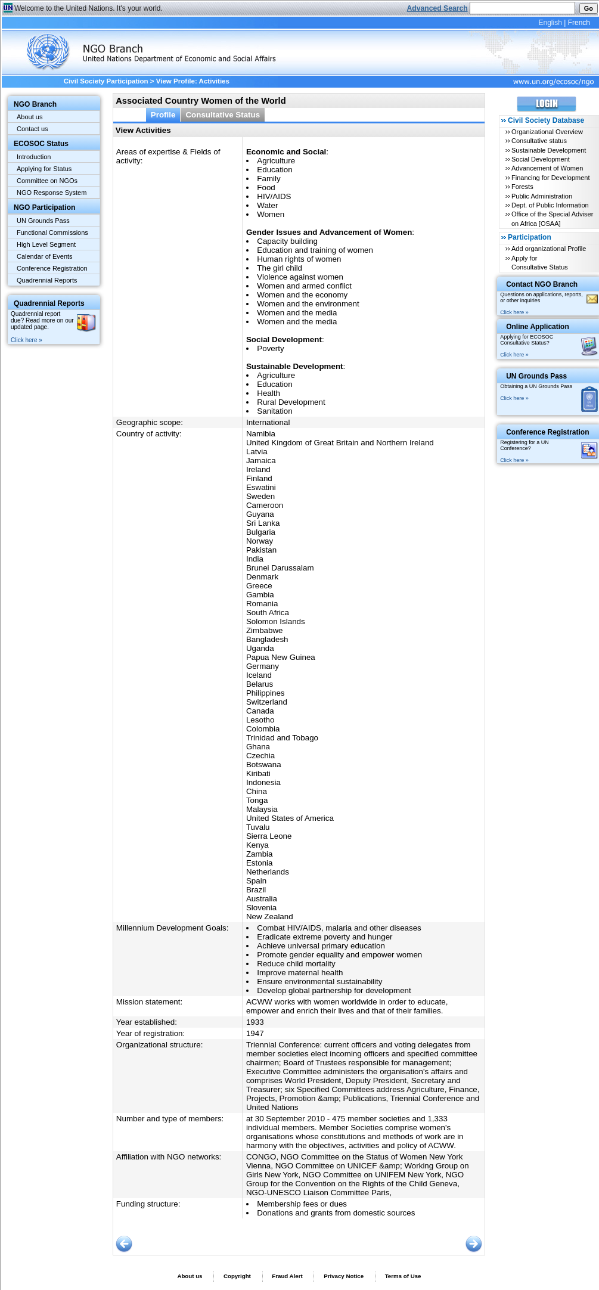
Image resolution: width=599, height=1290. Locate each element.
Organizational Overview (547, 131)
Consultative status (539, 140)
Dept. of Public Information (550, 205)
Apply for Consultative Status (539, 263)
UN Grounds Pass (43, 220)
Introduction (34, 156)
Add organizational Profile (548, 248)
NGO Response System (51, 192)
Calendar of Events (45, 256)
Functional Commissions (52, 232)
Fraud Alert (287, 1276)
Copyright (237, 1276)
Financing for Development (550, 177)
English (549, 22)
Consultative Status (222, 114)
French (579, 22)
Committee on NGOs (47, 180)
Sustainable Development (548, 150)
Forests (522, 186)
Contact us (32, 128)
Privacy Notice (344, 1276)
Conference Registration (52, 268)
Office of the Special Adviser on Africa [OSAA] (552, 218)
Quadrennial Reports (47, 280)
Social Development (540, 159)
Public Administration (541, 196)
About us (29, 116)
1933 (255, 1022)
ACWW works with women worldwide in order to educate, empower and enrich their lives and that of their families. (347, 1006)
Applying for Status (44, 168)
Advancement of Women (547, 168)
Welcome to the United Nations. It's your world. (88, 8)
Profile (163, 114)
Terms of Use (403, 1276)
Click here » (26, 340)
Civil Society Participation (106, 81)
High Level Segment (46, 244)
